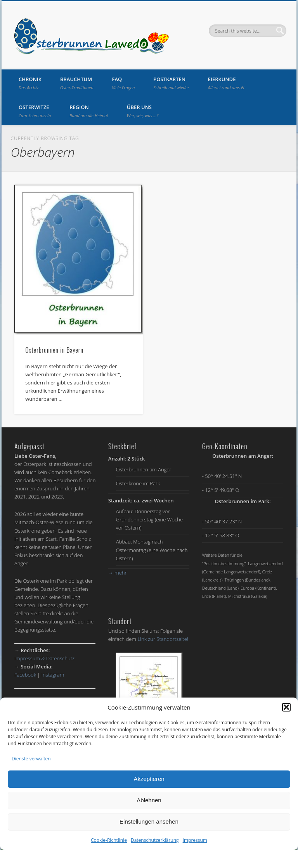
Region (88, 111)
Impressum (195, 840)
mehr (117, 572)
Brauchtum (77, 83)
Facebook (25, 674)
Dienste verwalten (31, 758)
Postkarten (171, 83)
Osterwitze (35, 111)
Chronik (30, 83)
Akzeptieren (148, 779)
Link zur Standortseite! (162, 638)
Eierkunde (226, 83)
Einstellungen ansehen (149, 821)
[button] (286, 707)
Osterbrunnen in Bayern (54, 350)
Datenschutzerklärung (155, 840)
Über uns (142, 111)
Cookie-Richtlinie (109, 840)
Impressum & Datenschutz (44, 658)
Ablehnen (149, 800)
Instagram (53, 674)
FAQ (123, 83)
